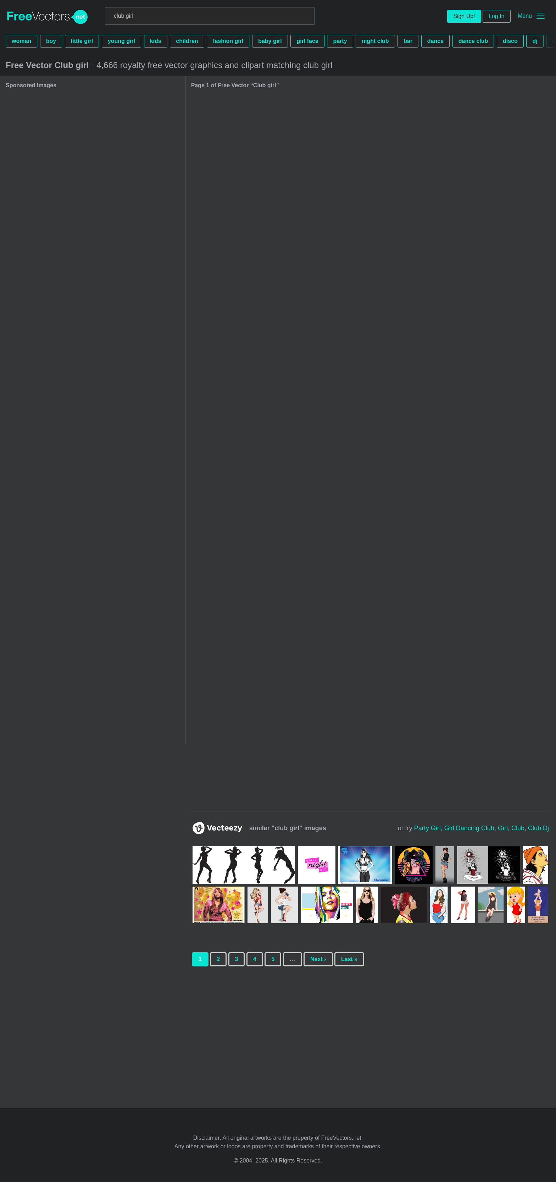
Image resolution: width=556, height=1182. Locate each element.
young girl (121, 41)
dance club (473, 41)
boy (51, 41)
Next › (318, 959)
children (187, 41)
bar (408, 41)
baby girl (270, 41)
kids (155, 41)
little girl (82, 41)
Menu (525, 16)
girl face (307, 41)
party (340, 41)
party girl (427, 828)
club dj (538, 828)
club (517, 828)
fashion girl (228, 41)
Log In (496, 16)
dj (534, 41)
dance (435, 41)
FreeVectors (47, 17)
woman (21, 41)
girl (503, 828)
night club (375, 41)
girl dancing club (469, 828)
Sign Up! (464, 16)
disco (510, 41)
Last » (349, 959)
